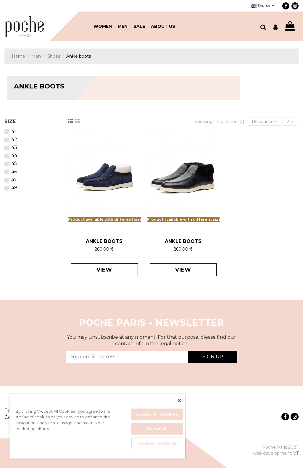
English (263, 5)
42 (14, 139)
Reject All (157, 428)
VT (296, 453)
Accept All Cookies (157, 414)
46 (14, 172)
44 (14, 155)
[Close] (179, 400)
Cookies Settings (157, 443)
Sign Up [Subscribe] (212, 356)
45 (14, 163)
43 (14, 147)
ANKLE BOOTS (104, 241)
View (104, 270)
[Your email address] (127, 357)
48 (14, 188)
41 (13, 131)
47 (14, 180)
